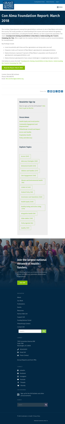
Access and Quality (25, 132)
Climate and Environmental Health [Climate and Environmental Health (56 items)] (32, 182)
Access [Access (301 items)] (25, 156)
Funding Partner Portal (39, 1)
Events (19, 307)
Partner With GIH (22, 314)
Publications (21, 304)
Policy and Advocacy (25, 138)
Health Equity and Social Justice (29, 121)
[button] (13, 68)
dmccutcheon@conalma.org (15, 79)
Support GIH (21, 317)
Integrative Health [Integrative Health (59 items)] (28, 213)
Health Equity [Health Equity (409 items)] (27, 202)
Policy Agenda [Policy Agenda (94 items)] (27, 223)
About (19, 297)
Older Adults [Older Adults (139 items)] (27, 218)
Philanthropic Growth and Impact (29, 129)
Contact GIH (21, 327)
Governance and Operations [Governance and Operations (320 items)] (31, 197)
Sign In (57, 1)
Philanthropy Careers (23, 323)
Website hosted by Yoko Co (41, 420)
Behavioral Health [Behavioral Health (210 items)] (28, 166)
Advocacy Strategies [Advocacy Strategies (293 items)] (29, 161)
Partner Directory (50, 1)
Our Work (20, 301)
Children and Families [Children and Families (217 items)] (29, 171)
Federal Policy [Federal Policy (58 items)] (27, 192)
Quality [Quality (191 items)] (25, 228)
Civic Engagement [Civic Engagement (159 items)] (28, 176)
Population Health (25, 135)
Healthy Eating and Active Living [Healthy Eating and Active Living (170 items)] (31, 208)
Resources (20, 310)
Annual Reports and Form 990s (26, 360)
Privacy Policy (36, 416)
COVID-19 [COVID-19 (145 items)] (26, 187)
